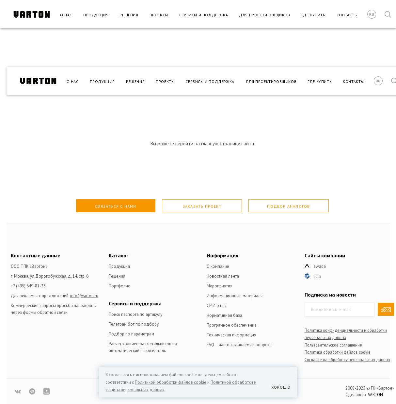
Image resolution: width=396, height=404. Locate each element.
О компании (218, 266)
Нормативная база (224, 315)
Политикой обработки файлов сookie (170, 382)
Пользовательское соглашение (333, 344)
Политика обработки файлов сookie (338, 352)
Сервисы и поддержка (203, 14)
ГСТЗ (317, 276)
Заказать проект (202, 206)
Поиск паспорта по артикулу (135, 314)
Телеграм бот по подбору (134, 324)
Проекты (159, 14)
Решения (128, 14)
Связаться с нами (115, 206)
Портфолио (120, 286)
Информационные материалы (235, 296)
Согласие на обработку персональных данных (347, 359)
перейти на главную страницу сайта (214, 143)
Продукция (95, 14)
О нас (66, 14)
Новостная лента (223, 276)
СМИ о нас (217, 305)
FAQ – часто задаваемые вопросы (240, 344)
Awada (319, 266)
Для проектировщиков (264, 14)
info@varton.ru (84, 296)
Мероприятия (219, 286)
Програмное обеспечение (232, 325)
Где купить (313, 14)
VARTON (375, 394)
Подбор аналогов (288, 206)
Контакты (347, 14)
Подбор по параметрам (131, 334)
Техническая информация (231, 335)
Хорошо (281, 387)
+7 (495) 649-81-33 (28, 286)
